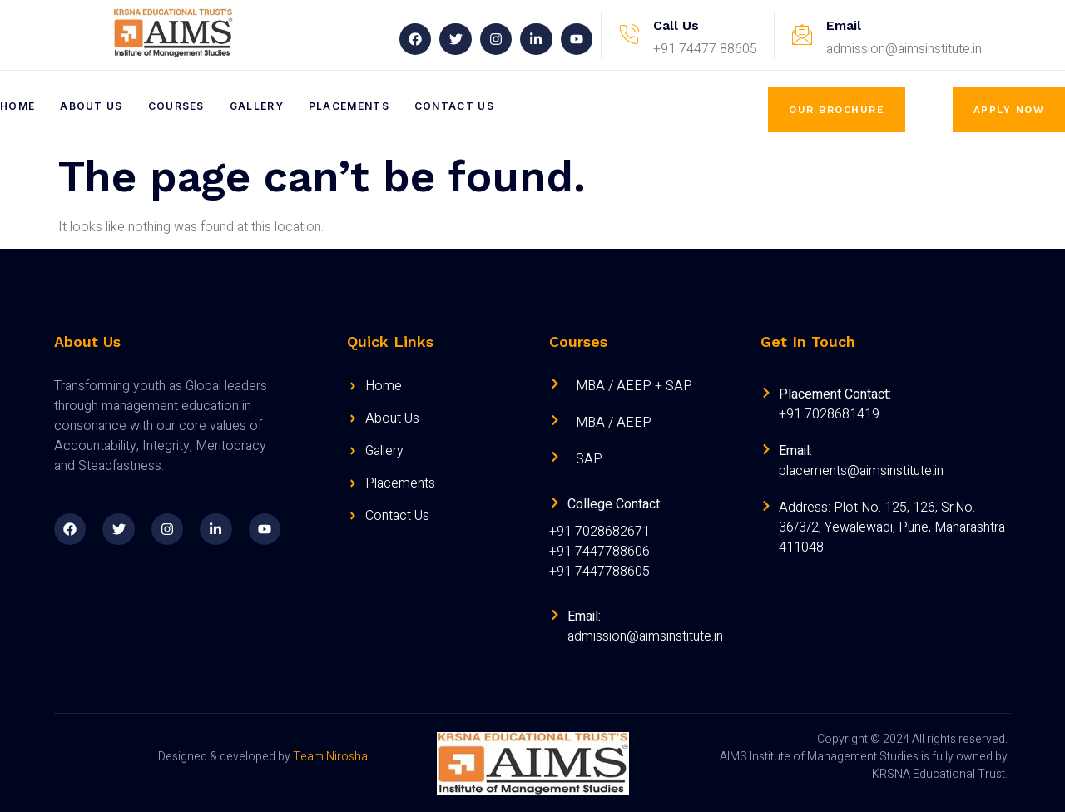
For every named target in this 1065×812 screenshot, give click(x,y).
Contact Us (454, 106)
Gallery (257, 106)
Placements (349, 106)
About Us (91, 106)
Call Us (676, 25)
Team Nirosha (330, 756)
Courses (176, 106)
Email (843, 25)
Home (17, 106)
